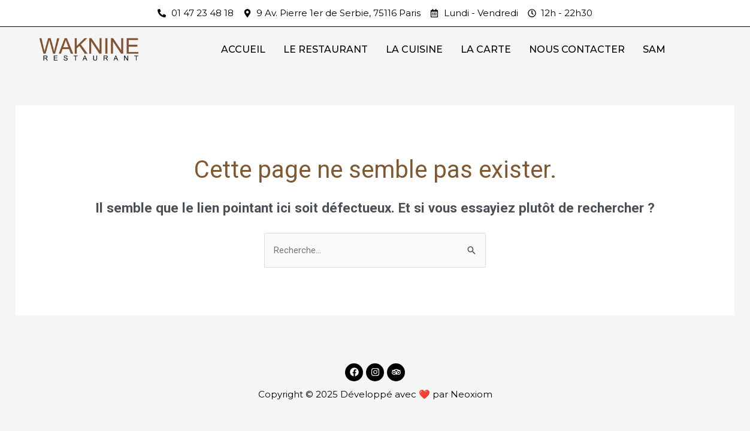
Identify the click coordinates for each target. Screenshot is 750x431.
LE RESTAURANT (325, 49)
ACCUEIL (243, 49)
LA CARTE (486, 49)
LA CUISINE (414, 49)
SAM (654, 49)
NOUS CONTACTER (577, 49)
